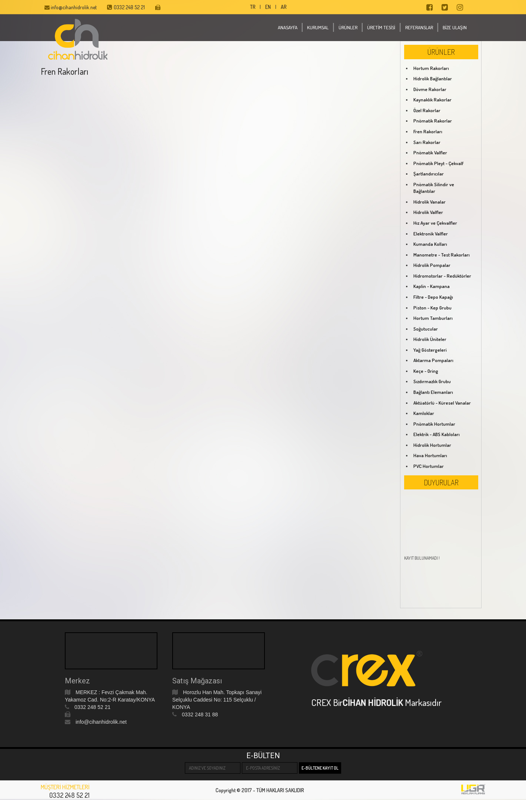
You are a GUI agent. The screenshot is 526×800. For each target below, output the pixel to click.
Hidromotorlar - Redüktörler (442, 276)
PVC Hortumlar (428, 466)
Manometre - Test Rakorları (441, 255)
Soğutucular (425, 329)
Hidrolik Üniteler (429, 339)
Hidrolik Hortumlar (432, 445)
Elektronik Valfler (430, 234)
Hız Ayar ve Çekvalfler (435, 223)
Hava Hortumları (430, 455)
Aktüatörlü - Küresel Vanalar (442, 403)
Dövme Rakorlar (429, 89)
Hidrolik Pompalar (431, 265)
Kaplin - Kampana (431, 286)
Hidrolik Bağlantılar (432, 78)
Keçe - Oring (425, 371)
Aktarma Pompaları (433, 360)
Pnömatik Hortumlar (434, 424)
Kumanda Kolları (430, 244)
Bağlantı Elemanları (433, 392)
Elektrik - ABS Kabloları (436, 434)
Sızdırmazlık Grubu (432, 381)
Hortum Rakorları (431, 68)
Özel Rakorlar (426, 110)
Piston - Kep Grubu (432, 308)
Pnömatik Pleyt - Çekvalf (438, 163)
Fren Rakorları (427, 131)
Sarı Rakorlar (426, 142)
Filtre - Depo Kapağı (433, 297)
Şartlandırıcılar (428, 174)
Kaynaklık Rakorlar (432, 100)
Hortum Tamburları (433, 318)
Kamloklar (423, 413)
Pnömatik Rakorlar (432, 121)
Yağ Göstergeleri (430, 350)
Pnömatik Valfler (430, 152)
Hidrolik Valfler (428, 212)
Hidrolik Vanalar (429, 202)
